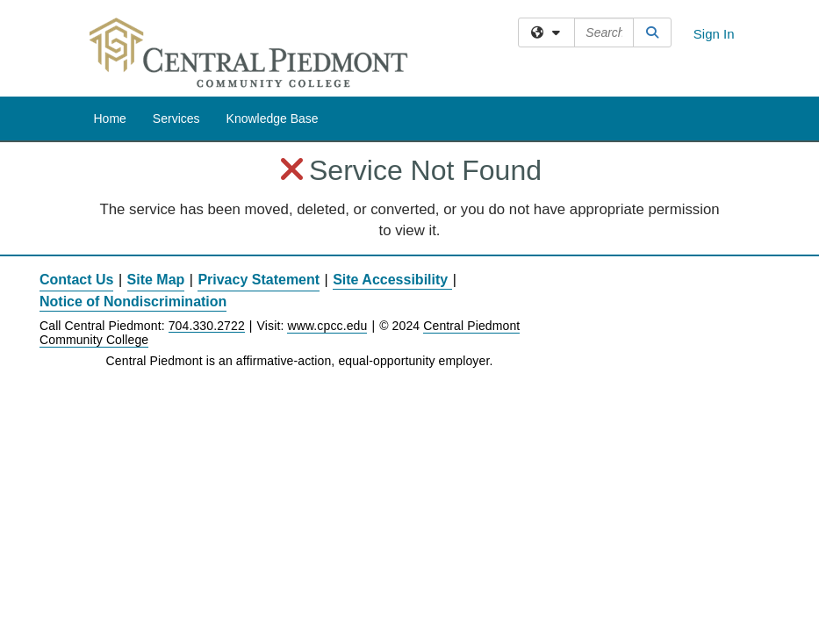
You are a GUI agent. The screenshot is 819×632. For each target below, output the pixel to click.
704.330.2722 (207, 326)
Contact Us (76, 279)
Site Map (156, 279)
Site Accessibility (390, 279)
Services (176, 118)
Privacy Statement (259, 279)
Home (110, 118)
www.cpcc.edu (327, 326)
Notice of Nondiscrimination (133, 301)
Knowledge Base (272, 118)
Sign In (714, 33)
